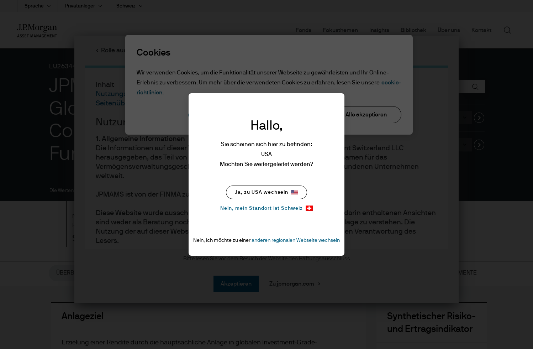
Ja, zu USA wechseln (266, 192)
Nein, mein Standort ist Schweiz (266, 208)
